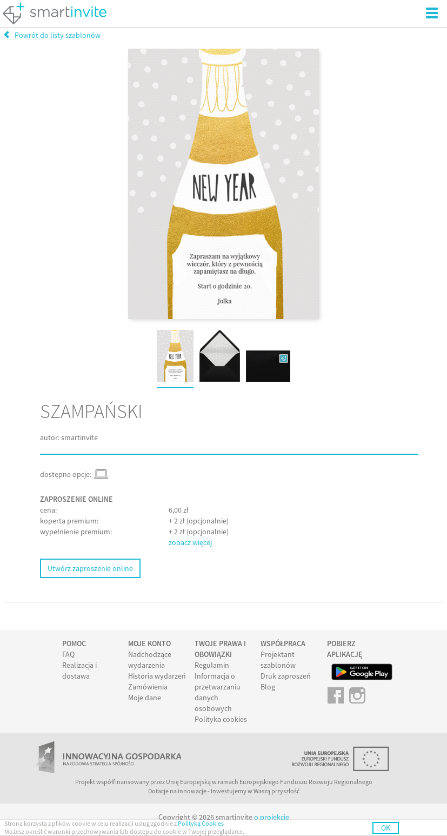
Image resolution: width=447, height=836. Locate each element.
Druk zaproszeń (286, 676)
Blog (268, 687)
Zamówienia (148, 687)
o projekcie (271, 817)
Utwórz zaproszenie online (90, 568)
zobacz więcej (190, 542)
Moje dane (144, 697)
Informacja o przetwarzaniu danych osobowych (218, 692)
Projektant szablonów (278, 659)
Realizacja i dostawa (79, 670)
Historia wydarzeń (157, 676)
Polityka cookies (221, 719)
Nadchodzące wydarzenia (149, 659)
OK (385, 828)
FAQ (68, 654)
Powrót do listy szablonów (52, 35)
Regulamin (212, 665)
